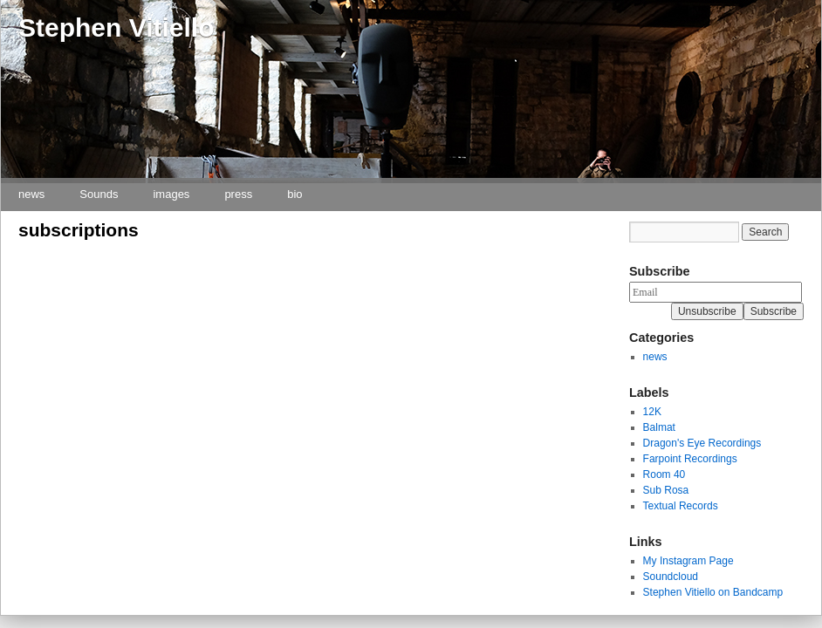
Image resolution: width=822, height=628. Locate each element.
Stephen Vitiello (116, 27)
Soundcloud (670, 576)
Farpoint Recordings (690, 459)
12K (652, 412)
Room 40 (664, 474)
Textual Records (680, 506)
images (171, 194)
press (238, 194)
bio (294, 194)
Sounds (98, 194)
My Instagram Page (688, 561)
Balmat (659, 427)
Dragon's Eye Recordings (702, 443)
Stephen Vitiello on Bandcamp (713, 592)
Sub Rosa (666, 490)
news (31, 194)
